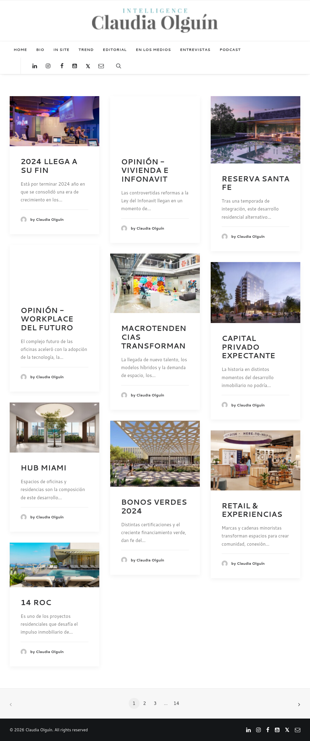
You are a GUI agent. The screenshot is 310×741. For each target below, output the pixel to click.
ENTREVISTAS (195, 49)
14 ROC (36, 602)
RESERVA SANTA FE (255, 183)
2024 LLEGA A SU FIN (49, 165)
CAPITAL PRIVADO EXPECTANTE (248, 347)
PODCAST (230, 49)
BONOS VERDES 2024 (154, 506)
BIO (40, 49)
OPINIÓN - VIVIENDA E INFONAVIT (144, 170)
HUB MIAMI (43, 468)
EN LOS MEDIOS (153, 49)
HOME (20, 49)
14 (176, 703)
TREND (86, 49)
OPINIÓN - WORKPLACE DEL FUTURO (47, 319)
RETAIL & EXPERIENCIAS (252, 510)
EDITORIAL (115, 49)
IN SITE (61, 49)
